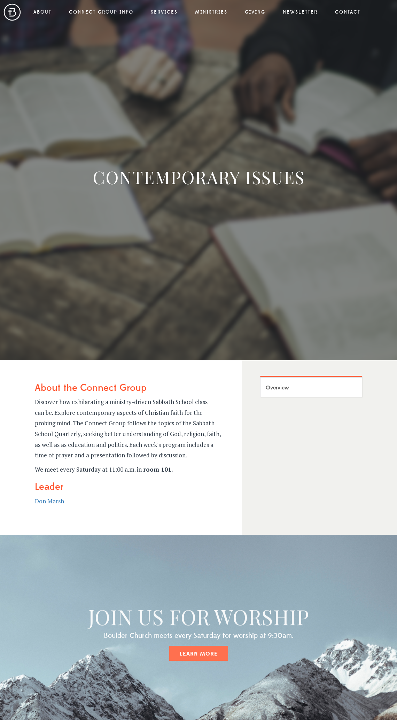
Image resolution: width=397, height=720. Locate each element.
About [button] (42, 12)
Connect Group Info (101, 12)
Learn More (199, 653)
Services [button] (164, 12)
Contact (347, 12)
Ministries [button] (211, 12)
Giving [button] (255, 12)
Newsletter (300, 12)
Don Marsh (49, 501)
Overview (277, 387)
